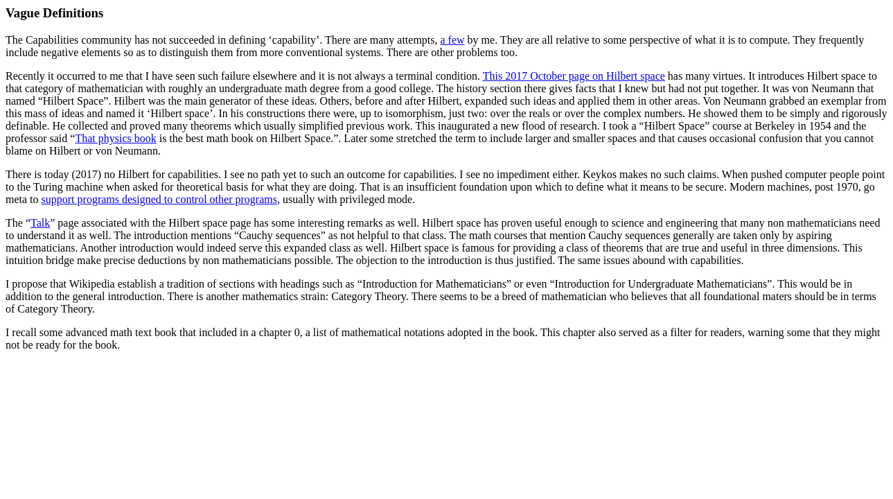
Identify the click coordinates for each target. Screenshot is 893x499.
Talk (40, 223)
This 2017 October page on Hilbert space (574, 76)
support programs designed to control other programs (159, 199)
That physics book (115, 138)
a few (453, 40)
